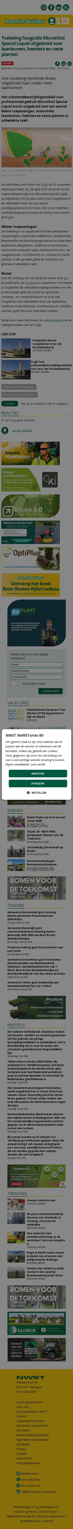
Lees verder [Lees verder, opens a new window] (38, 764)
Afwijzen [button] (37, 783)
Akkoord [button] (38, 773)
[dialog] (36, 764)
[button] (36, 792)
